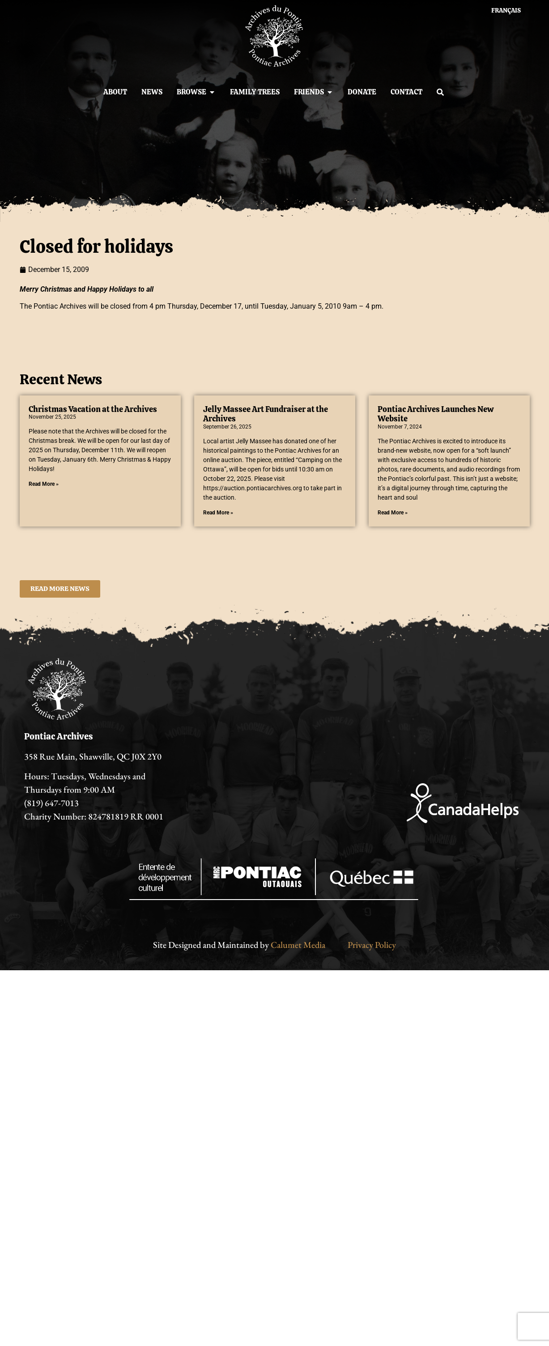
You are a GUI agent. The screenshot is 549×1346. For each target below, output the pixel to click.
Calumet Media (298, 945)
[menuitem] (506, 10)
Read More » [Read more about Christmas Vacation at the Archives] (44, 484)
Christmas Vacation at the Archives (93, 409)
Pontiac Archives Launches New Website (436, 414)
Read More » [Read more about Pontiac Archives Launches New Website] (393, 513)
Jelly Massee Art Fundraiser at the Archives (265, 414)
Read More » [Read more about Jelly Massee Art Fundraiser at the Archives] (218, 513)
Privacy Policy (372, 945)
